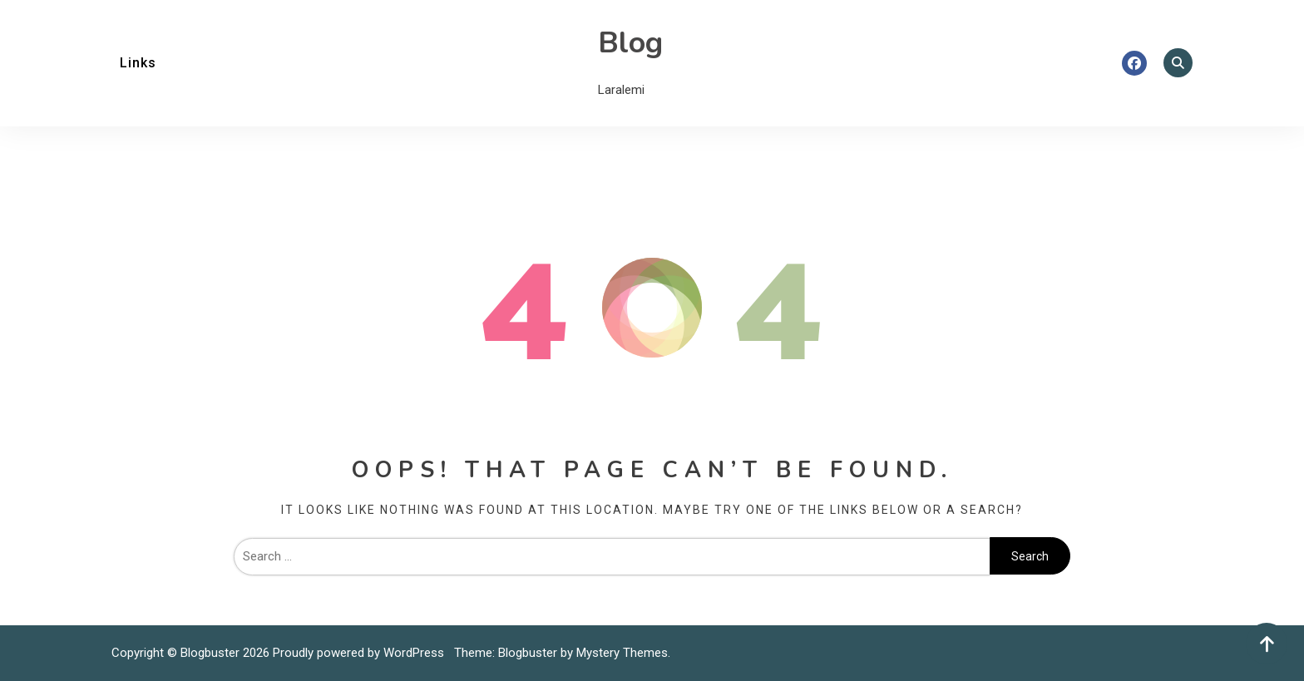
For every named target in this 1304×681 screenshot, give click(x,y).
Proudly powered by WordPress (360, 652)
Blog (630, 42)
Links (138, 63)
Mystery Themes (622, 652)
